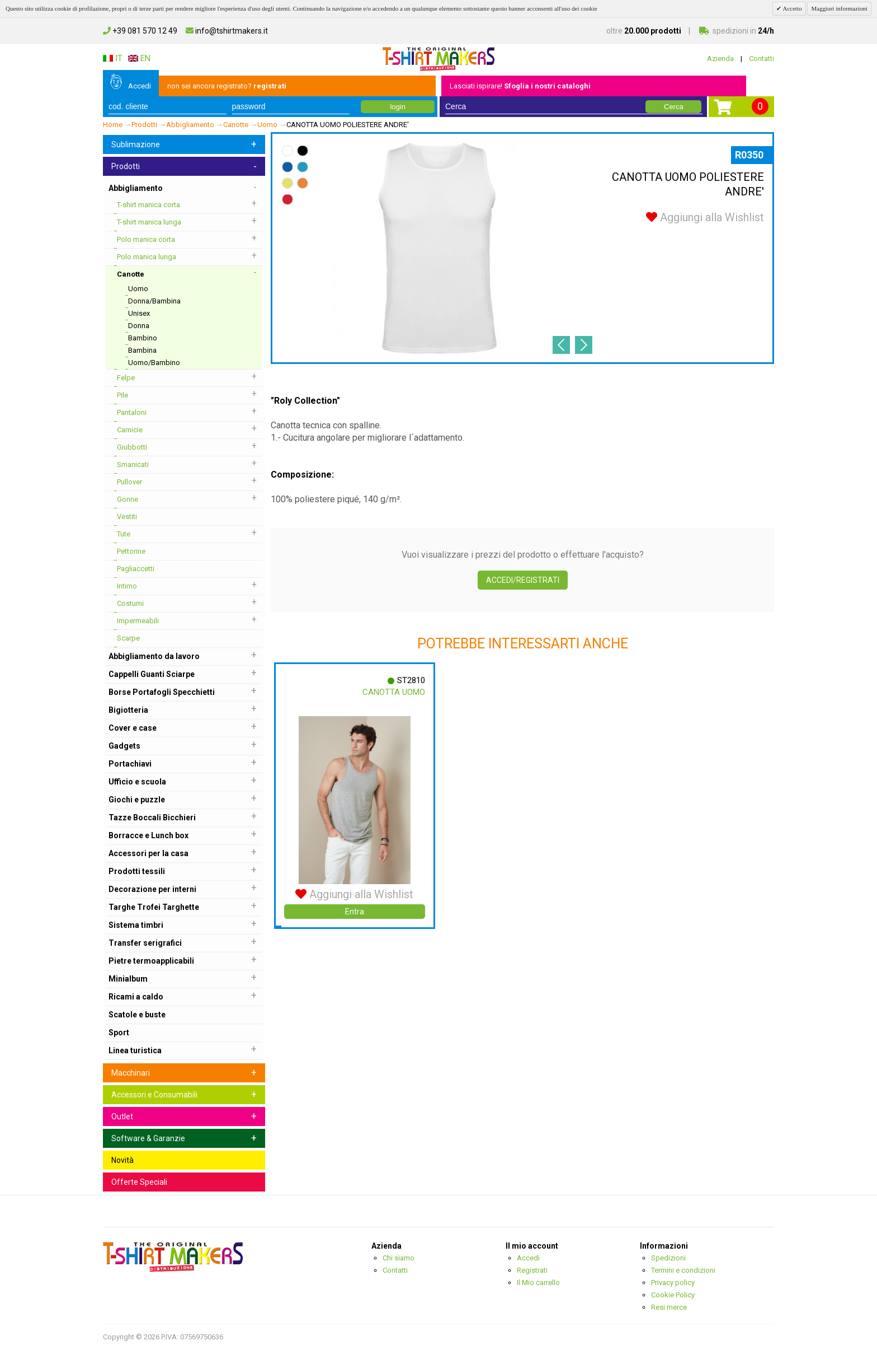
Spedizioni (668, 1258)
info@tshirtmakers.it (227, 30)
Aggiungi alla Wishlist (705, 217)
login (397, 106)
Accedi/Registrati (522, 580)
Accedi (139, 86)
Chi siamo (398, 1258)
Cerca (673, 106)
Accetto (791, 8)
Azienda (720, 58)
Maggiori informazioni (839, 8)
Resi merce (669, 1307)
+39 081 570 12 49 (140, 30)
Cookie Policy (673, 1295)
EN (139, 58)
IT (112, 58)
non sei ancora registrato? (226, 86)
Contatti (761, 58)
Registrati (532, 1270)
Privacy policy (673, 1282)
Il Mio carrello (538, 1282)
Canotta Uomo (393, 692)
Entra (354, 911)
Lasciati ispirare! (520, 86)
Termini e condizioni (683, 1270)
